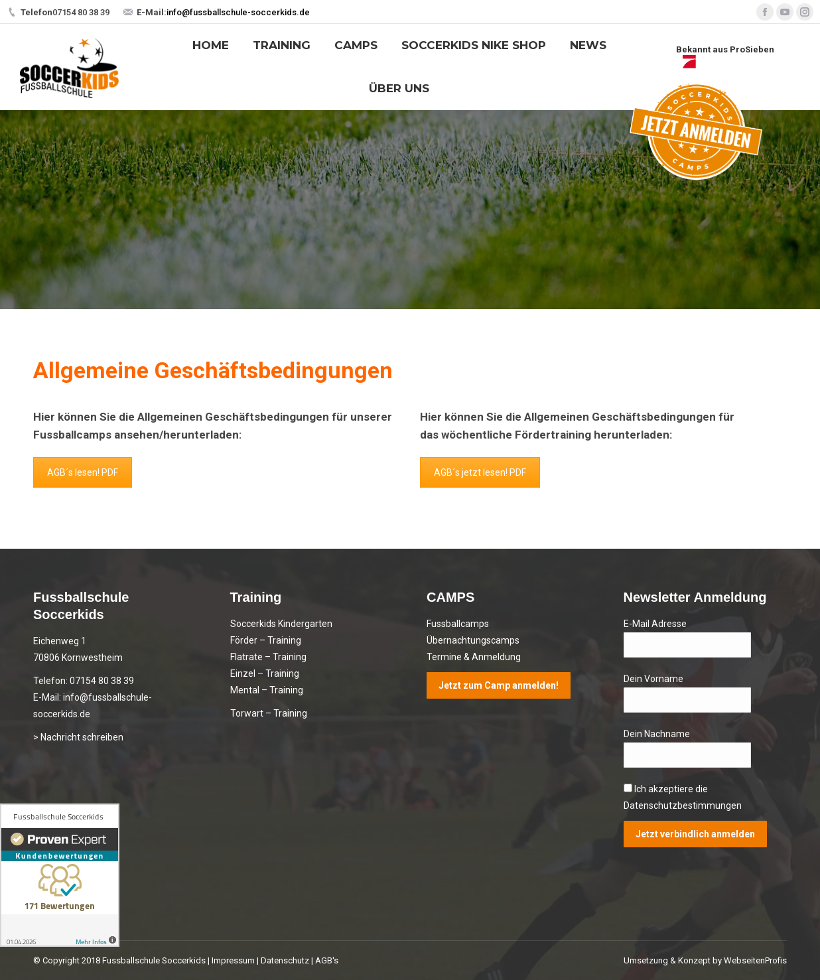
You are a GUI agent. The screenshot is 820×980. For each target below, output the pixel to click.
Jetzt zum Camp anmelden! (499, 685)
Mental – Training (266, 690)
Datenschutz (285, 960)
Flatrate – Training (268, 657)
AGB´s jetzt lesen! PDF (480, 472)
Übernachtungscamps (473, 640)
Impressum (233, 960)
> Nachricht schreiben (78, 737)
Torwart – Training (268, 713)
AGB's (326, 960)
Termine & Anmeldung (474, 657)
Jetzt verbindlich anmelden (695, 834)
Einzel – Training (264, 673)
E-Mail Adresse (655, 623)
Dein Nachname (657, 734)
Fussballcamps (458, 623)
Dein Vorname (653, 678)
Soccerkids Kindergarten (281, 623)
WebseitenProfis (755, 960)
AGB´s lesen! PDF (82, 472)
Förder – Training (265, 640)
